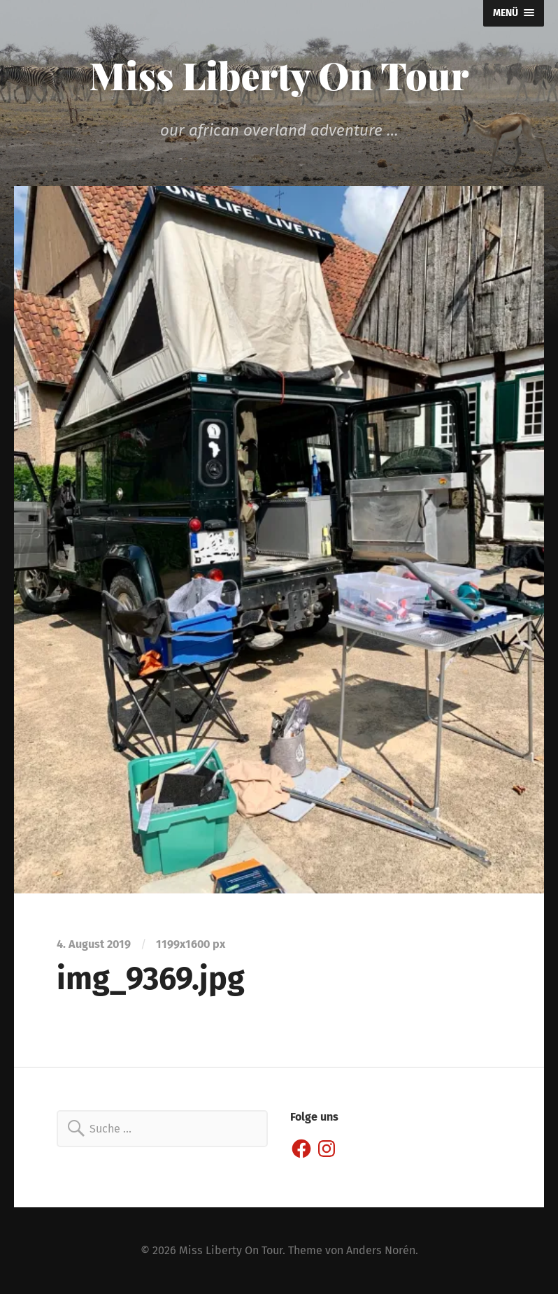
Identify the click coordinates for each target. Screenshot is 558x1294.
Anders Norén (380, 1250)
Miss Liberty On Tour (279, 75)
